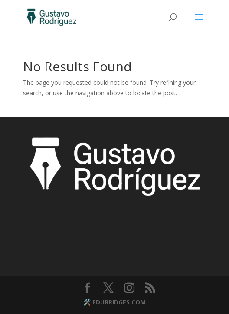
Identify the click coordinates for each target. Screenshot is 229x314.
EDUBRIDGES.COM (119, 302)
